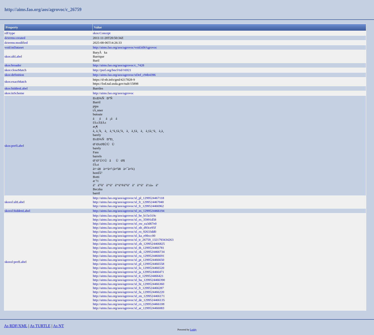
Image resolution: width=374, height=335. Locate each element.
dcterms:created (15, 38)
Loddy (193, 329)
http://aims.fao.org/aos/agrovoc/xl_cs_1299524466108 (128, 304)
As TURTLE (40, 326)
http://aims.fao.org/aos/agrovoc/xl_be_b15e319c (124, 215)
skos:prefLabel (14, 146)
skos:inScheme (14, 93)
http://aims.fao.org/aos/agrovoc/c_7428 (118, 65)
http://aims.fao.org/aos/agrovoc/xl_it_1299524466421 (128, 276)
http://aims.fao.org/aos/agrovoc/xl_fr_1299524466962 (128, 206)
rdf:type (10, 33)
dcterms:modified (16, 42)
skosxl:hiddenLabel (17, 211)
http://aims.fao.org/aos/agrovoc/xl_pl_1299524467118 (128, 198)
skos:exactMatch (15, 81)
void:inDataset (14, 47)
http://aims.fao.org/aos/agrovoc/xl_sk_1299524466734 (129, 252)
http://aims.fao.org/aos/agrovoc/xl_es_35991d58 (124, 219)
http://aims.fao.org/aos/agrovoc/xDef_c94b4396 (124, 75)
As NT (58, 326)
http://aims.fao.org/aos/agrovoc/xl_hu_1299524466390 (129, 280)
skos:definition (14, 75)
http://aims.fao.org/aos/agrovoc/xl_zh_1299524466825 (129, 244)
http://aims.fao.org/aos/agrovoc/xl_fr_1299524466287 (128, 288)
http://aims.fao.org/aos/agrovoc (113, 93)
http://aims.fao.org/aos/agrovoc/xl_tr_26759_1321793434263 (133, 240)
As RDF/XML (15, 326)
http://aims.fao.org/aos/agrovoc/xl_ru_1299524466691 (128, 256)
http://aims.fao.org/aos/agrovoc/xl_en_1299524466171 (129, 296)
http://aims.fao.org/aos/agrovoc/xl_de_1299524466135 (129, 300)
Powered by (183, 329)
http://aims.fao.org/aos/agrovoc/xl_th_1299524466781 (128, 248)
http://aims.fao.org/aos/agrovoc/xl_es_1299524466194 (128, 211)
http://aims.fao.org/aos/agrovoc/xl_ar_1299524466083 (128, 308)
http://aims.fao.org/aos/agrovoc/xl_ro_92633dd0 (124, 231)
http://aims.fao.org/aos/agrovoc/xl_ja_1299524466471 (128, 272)
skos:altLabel (13, 56)
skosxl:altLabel (14, 202)
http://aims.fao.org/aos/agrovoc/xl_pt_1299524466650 (128, 260)
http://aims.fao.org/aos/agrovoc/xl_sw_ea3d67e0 (125, 223)
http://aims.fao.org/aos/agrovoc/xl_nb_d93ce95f (124, 227)
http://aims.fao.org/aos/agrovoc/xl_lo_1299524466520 (128, 268)
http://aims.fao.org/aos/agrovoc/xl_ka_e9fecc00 (124, 235)
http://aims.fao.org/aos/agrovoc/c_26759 (43, 9)
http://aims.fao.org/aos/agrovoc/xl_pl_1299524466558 (128, 264)
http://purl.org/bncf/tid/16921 (112, 70)
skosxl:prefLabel (15, 262)
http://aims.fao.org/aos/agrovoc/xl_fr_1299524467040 (128, 202)
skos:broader (13, 65)
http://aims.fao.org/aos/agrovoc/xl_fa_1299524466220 (128, 292)
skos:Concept (101, 33)
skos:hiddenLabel (16, 88)
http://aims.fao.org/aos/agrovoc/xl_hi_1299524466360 (128, 284)
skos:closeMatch (15, 70)
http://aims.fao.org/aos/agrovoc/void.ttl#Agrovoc (125, 47)
